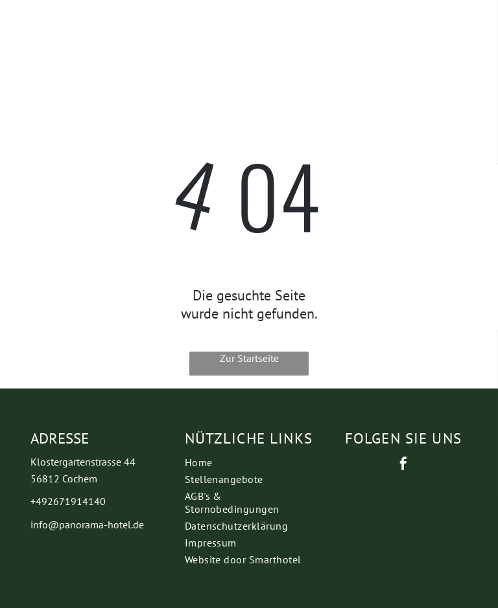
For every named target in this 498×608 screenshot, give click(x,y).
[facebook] (403, 465)
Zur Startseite (249, 358)
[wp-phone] (34, 36)
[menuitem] (249, 462)
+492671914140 (68, 501)
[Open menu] (372, 27)
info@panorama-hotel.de (87, 524)
